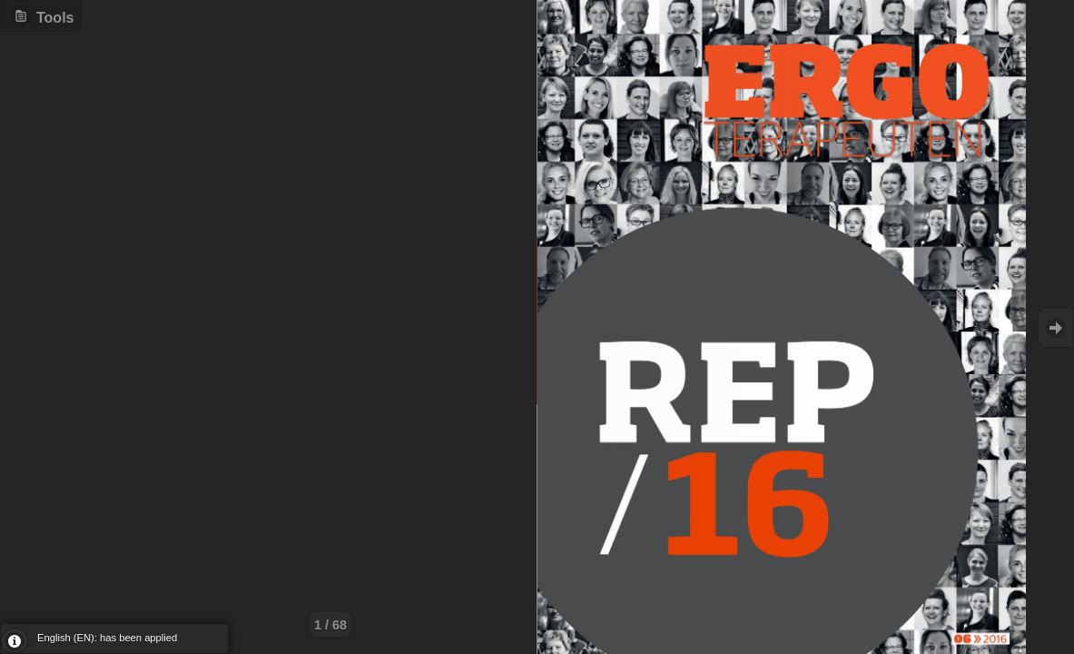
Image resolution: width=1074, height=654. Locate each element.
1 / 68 (330, 625)
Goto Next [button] (1056, 327)
